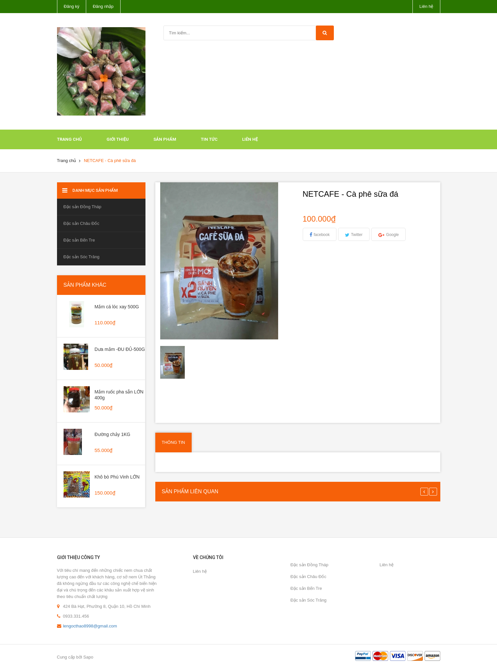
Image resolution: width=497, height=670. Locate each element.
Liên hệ (426, 6)
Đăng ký (72, 6)
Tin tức (209, 139)
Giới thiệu (117, 139)
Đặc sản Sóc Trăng (82, 256)
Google (392, 234)
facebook (322, 234)
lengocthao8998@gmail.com (90, 626)
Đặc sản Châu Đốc (81, 223)
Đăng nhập (103, 6)
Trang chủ (69, 139)
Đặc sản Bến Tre (79, 240)
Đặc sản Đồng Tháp (83, 206)
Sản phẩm (164, 139)
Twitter (356, 234)
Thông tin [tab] (173, 442)
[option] (177, 362)
